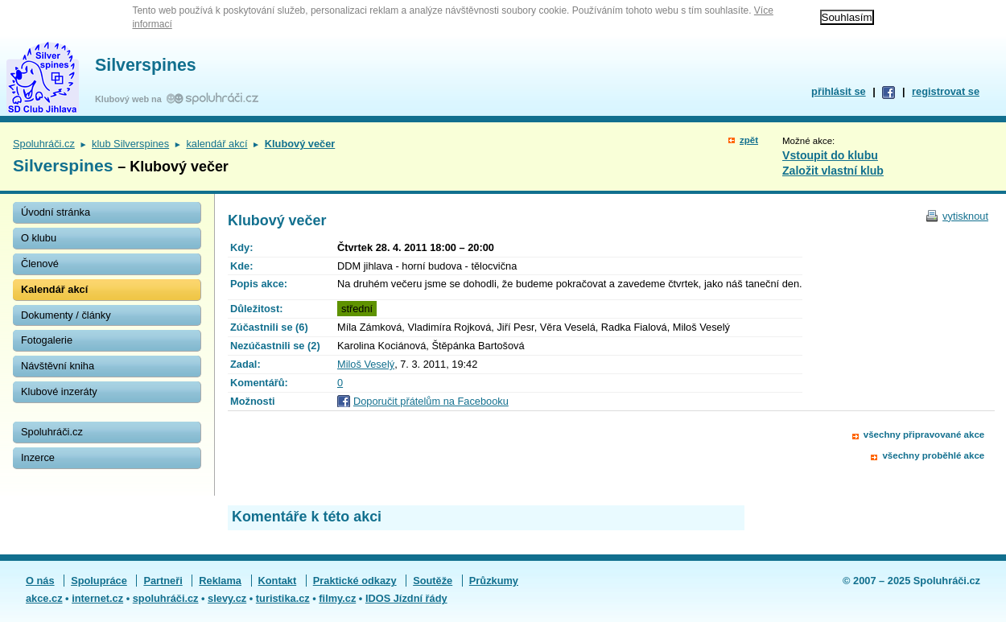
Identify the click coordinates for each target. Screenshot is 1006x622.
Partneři (162, 581)
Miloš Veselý (365, 364)
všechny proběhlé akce (933, 455)
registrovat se (945, 91)
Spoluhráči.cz (44, 144)
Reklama (220, 581)
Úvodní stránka (55, 212)
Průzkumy (493, 581)
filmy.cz (337, 598)
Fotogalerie (46, 340)
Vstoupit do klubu (830, 155)
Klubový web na (131, 99)
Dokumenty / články (66, 315)
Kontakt (277, 581)
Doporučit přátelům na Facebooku (431, 401)
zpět (749, 140)
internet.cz (97, 598)
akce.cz (44, 598)
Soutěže (432, 581)
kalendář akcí (216, 144)
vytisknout (965, 216)
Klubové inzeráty (59, 391)
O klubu (38, 238)
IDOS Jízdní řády (406, 598)
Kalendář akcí (54, 289)
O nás (40, 581)
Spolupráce (99, 581)
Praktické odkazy (355, 581)
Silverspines (145, 65)
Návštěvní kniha (57, 366)
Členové (40, 263)
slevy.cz (227, 598)
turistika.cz (283, 598)
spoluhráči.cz (166, 598)
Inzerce (38, 457)
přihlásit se (838, 91)
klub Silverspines (130, 144)
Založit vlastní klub (833, 170)
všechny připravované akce (924, 434)
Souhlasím (847, 17)
